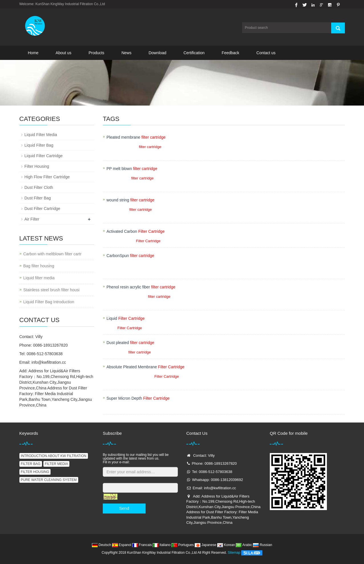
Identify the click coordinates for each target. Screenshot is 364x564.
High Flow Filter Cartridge (47, 177)
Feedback (230, 52)
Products (96, 52)
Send (124, 508)
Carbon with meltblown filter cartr (52, 254)
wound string (130, 200)
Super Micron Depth (138, 398)
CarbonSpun (130, 255)
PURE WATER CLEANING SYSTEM (49, 480)
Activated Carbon (135, 231)
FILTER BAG (31, 464)
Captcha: (110, 479)
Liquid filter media (39, 278)
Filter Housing (37, 166)
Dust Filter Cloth (39, 187)
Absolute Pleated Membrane (145, 367)
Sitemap (234, 553)
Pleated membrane (136, 137)
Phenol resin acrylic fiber (140, 287)
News (126, 52)
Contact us (265, 52)
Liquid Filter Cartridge (44, 155)
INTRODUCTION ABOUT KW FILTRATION (54, 456)
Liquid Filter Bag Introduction (48, 302)
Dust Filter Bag (38, 198)
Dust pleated (130, 342)
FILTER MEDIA (56, 464)
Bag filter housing (38, 266)
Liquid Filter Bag (39, 145)
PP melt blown (131, 168)
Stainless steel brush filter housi (51, 290)
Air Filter (32, 219)
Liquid (125, 318)
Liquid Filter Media (41, 134)
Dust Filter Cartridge (42, 208)
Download (157, 52)
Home (33, 52)
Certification (194, 52)
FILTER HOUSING (35, 472)
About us (63, 52)
